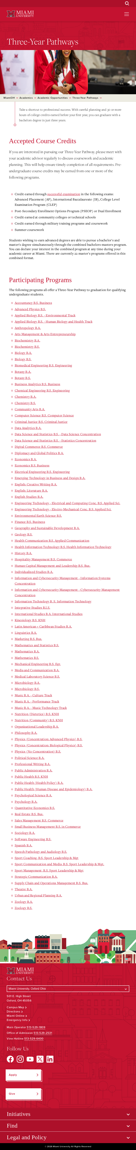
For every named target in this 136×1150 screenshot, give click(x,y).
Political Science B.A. (30, 758)
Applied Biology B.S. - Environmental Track (45, 315)
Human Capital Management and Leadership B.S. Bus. (52, 565)
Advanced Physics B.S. (30, 309)
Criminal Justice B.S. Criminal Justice (41, 422)
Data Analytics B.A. (28, 428)
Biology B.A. (23, 353)
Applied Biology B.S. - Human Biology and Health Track (53, 321)
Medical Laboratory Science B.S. (37, 676)
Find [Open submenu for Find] (12, 1125)
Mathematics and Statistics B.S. (37, 645)
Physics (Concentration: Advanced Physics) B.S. (49, 739)
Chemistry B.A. (25, 396)
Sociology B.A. (25, 833)
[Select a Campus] (68, 988)
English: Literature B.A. (31, 490)
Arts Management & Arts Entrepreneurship (45, 334)
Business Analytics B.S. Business (37, 384)
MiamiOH (9, 97)
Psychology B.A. (26, 801)
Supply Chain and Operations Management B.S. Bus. (51, 883)
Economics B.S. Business (32, 465)
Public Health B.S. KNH (31, 776)
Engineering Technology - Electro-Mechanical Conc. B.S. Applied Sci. (63, 509)
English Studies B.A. (29, 496)
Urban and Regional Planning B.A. (38, 895)
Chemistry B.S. (25, 403)
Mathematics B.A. (27, 651)
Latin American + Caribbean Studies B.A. (43, 626)
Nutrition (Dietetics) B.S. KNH (37, 714)
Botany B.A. (23, 371)
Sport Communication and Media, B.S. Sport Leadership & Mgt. (59, 864)
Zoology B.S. (23, 908)
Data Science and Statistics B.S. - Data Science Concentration (58, 434)
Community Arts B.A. (30, 409)
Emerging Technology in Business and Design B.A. (50, 478)
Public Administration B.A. (34, 770)
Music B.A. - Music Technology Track (41, 708)
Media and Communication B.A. (37, 670)
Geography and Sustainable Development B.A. (47, 528)
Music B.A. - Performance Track (37, 701)
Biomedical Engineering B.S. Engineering (43, 365)
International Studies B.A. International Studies (49, 614)
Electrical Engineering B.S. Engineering (42, 472)
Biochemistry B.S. (27, 346)
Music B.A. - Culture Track (33, 695)
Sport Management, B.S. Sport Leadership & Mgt (49, 870)
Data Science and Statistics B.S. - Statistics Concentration (55, 440)
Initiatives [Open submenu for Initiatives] (18, 1114)
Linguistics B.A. (26, 632)
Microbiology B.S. (27, 689)
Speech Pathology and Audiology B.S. (41, 851)
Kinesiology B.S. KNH (30, 620)
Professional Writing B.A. (32, 764)
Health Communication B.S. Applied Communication (52, 540)
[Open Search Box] (127, 3)
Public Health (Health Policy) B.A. (39, 783)
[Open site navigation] (126, 14)
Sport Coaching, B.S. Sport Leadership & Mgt (47, 858)
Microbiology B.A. (27, 682)
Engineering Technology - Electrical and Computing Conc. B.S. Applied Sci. (67, 503)
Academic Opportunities (53, 97)
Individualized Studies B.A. (34, 572)
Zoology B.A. (24, 901)
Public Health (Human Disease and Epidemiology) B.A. (54, 789)
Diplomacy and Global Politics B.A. (39, 453)
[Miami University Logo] (20, 14)
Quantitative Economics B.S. (35, 808)
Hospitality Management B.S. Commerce (43, 559)
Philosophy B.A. (26, 732)
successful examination (63, 194)
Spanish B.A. (23, 845)
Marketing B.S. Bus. (28, 639)
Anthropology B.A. (28, 328)
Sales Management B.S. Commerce (39, 820)
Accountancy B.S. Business (33, 303)
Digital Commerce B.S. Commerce (39, 446)
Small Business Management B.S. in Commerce (48, 826)
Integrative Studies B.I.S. (32, 607)
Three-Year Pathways (85, 97)
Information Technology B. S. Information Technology (53, 601)
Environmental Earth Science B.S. (38, 515)
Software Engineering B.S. (33, 839)
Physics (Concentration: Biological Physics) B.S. (49, 745)
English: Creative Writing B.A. (36, 484)
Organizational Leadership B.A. (37, 726)
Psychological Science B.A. (33, 795)
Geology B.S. (24, 534)
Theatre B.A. (24, 889)
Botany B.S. (23, 378)
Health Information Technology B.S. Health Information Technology (63, 547)
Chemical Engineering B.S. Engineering (42, 390)
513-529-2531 (43, 1033)
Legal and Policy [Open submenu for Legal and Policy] (27, 1137)
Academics (26, 97)
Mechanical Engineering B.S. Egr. (38, 664)
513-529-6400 (34, 1038)
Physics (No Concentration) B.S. (38, 751)
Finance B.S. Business (30, 522)
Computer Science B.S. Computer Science (44, 415)
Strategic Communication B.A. (36, 876)
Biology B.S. (23, 359)
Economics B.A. (26, 459)
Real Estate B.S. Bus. (29, 814)
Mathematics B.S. (27, 658)
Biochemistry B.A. (27, 340)
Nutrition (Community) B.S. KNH (39, 720)
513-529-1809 (36, 1027)
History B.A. (23, 553)
